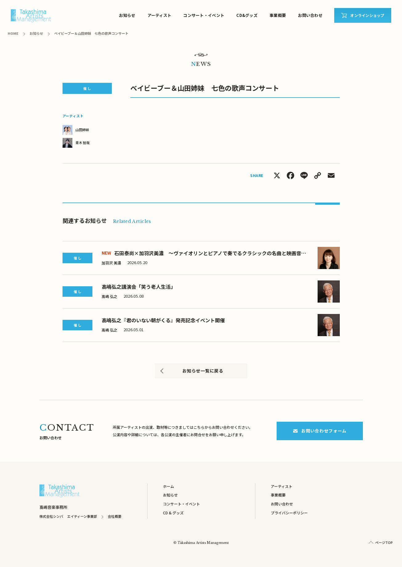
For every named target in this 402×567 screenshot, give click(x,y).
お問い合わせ (310, 15)
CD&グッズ (247, 15)
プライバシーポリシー (289, 512)
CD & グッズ (173, 512)
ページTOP (384, 542)
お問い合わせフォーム (320, 431)
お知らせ (127, 15)
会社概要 (114, 516)
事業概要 (278, 15)
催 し (87, 88)
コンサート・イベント (203, 15)
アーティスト (160, 15)
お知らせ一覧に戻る (202, 371)
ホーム (168, 486)
